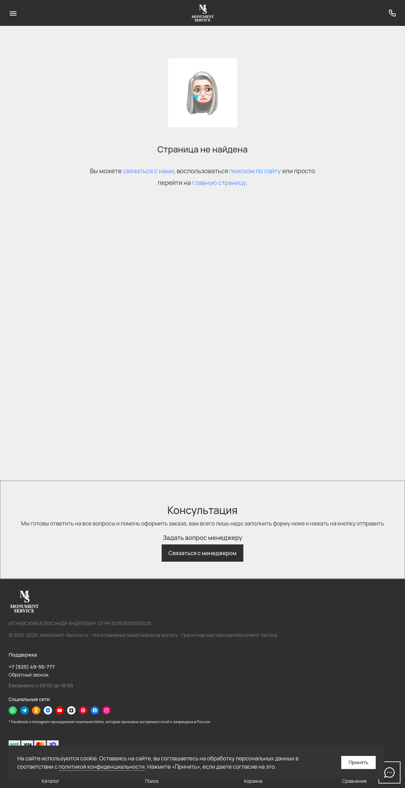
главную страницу (219, 182)
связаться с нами (148, 171)
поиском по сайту (255, 171)
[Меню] (13, 13)
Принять (358, 762)
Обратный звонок (29, 674)
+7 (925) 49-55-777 (32, 666)
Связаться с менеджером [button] (202, 553)
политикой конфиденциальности (102, 766)
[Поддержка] (392, 13)
